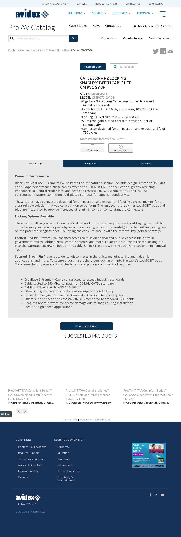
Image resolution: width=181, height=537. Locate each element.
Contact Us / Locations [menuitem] (32, 447)
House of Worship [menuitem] (68, 471)
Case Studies (78, 26)
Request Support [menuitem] (106, 3)
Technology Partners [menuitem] (31, 459)
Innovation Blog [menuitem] (28, 471)
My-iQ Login (145, 25)
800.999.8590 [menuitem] (156, 3)
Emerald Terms (70, 419)
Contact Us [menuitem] (133, 3)
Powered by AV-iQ (102, 419)
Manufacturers (132, 38)
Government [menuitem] (64, 465)
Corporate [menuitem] (63, 447)
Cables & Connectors (22, 50)
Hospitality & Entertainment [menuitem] (66, 479)
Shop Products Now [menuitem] (55, 3)
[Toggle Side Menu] (163, 13)
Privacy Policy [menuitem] (27, 503)
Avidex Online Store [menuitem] (30, 465)
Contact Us (113, 26)
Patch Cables (45, 50)
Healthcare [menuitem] (63, 459)
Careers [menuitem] (82, 3)
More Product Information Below (103, 139)
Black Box (62, 50)
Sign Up (165, 25)
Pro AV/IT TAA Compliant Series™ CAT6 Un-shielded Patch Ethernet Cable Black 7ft (88, 395)
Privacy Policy (85, 419)
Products (108, 38)
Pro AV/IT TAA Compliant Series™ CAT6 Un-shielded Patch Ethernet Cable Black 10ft (30, 395)
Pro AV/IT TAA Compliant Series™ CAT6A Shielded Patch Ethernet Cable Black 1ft (148, 395)
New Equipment (159, 38)
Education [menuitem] (63, 453)
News (96, 26)
